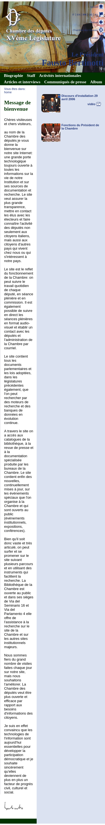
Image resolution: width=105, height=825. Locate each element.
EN (78, 14)
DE (90, 14)
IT (73, 14)
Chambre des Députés (85, 30)
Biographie (13, 75)
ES (96, 14)
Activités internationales (60, 75)
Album (96, 82)
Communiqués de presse (65, 82)
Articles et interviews (22, 82)
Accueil (94, 7)
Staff (31, 75)
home (8, 92)
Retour (94, 22)
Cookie (94, 38)
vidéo (91, 104)
